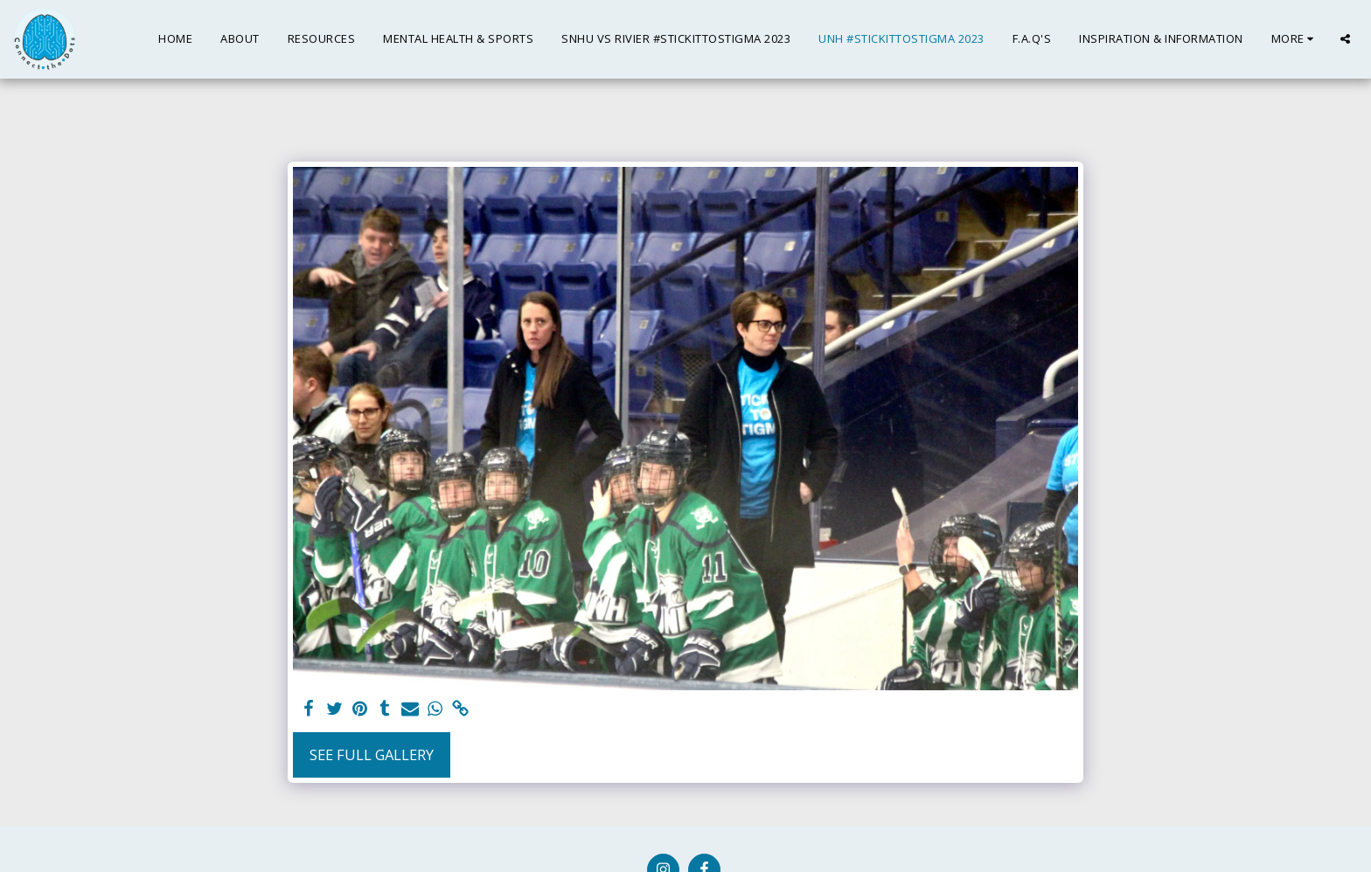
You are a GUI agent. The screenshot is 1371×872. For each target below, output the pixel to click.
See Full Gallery (372, 754)
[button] (1345, 39)
